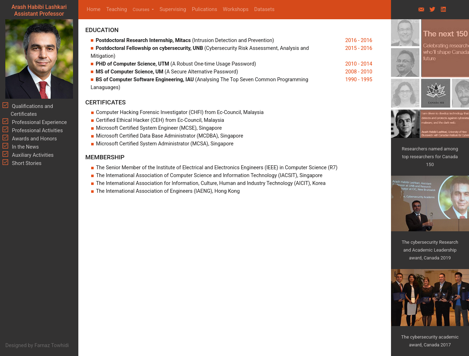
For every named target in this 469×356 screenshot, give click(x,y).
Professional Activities (37, 131)
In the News (25, 147)
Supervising (173, 9)
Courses (142, 9)
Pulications (204, 9)
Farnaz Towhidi (52, 345)
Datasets (264, 9)
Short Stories (26, 163)
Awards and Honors (34, 139)
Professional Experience (39, 122)
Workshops (236, 9)
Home (95, 9)
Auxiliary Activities (32, 155)
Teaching (116, 9)
